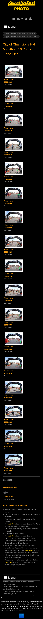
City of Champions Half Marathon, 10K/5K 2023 (20, 33)
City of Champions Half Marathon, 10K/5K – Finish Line (21, 36)
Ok (21, 615)
